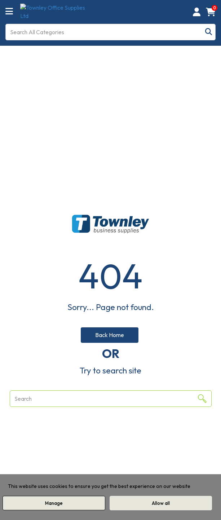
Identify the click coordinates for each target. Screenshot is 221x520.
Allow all (161, 503)
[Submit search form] (208, 32)
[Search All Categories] (110, 32)
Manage (54, 503)
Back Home (109, 335)
